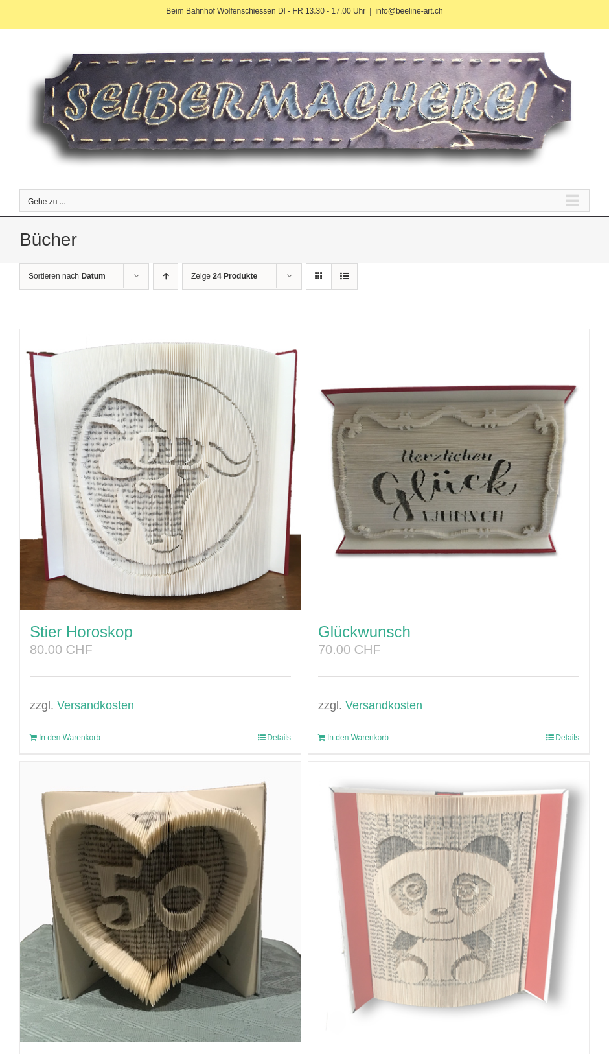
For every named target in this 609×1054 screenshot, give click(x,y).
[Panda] (448, 902)
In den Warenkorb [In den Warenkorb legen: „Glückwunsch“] (358, 737)
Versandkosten (95, 705)
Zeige (224, 276)
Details (279, 737)
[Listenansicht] (344, 276)
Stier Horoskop (81, 631)
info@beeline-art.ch (408, 11)
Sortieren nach (67, 276)
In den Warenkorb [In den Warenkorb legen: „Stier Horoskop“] (69, 737)
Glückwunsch (364, 631)
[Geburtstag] (160, 902)
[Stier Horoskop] (160, 469)
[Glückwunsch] (448, 469)
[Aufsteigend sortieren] (165, 276)
